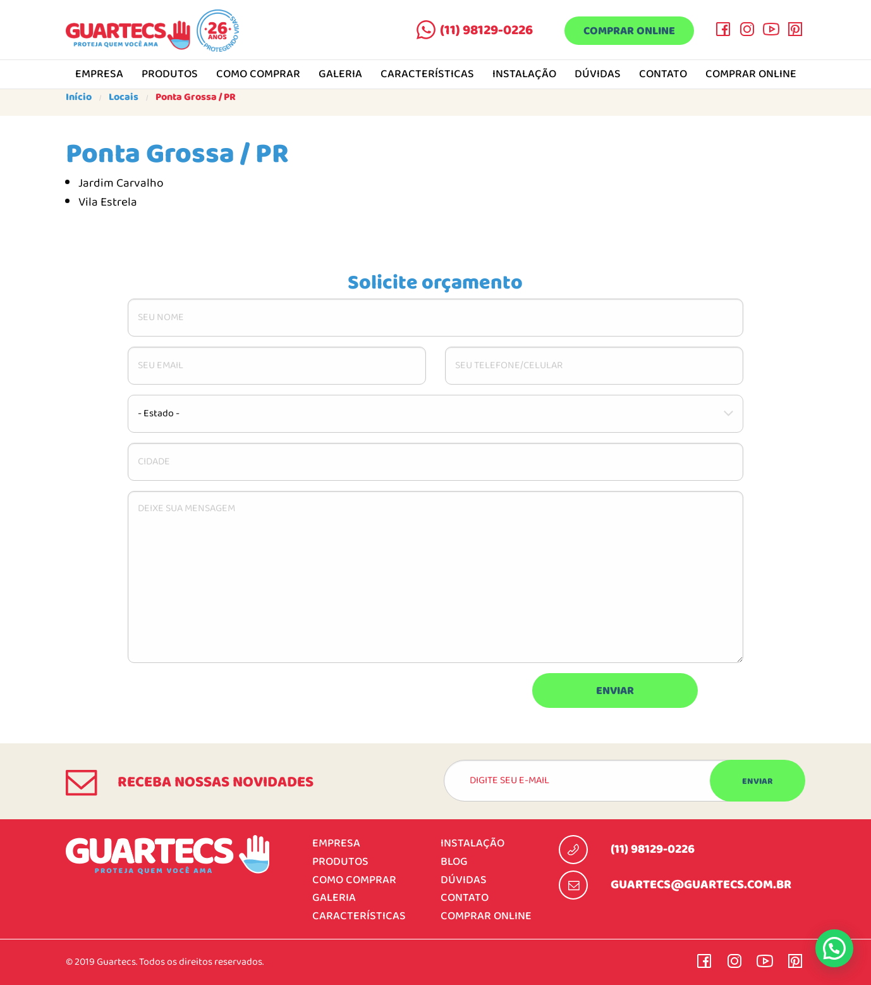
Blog (454, 862)
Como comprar (258, 75)
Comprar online (629, 31)
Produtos (170, 75)
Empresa (99, 75)
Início (79, 97)
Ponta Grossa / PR (195, 97)
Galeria (340, 75)
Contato (663, 75)
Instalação (524, 75)
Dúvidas (598, 75)
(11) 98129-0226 (486, 30)
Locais (123, 97)
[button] (834, 948)
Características (427, 75)
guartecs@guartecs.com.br (701, 885)
